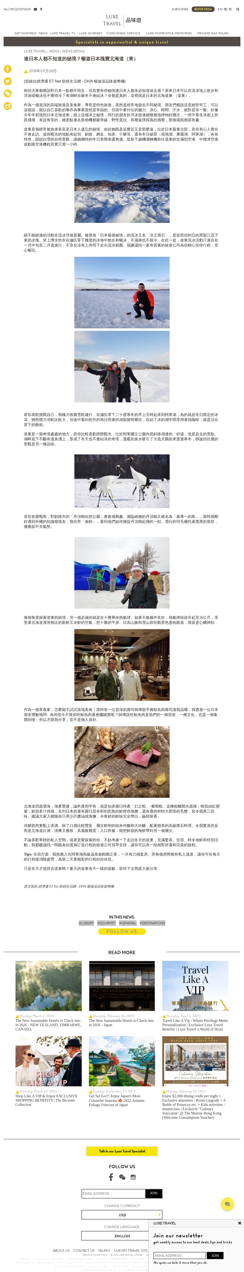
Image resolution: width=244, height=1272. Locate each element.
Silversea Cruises (98, 1266)
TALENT (104, 1250)
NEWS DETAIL (73, 51)
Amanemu (24, 1259)
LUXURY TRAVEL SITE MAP (135, 1250)
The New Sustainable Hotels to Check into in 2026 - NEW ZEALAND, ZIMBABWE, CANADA (48, 1025)
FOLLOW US (122, 931)
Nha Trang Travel (25, 1262)
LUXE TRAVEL (35, 51)
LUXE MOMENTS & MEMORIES (169, 33)
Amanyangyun (41, 1259)
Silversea (101, 1259)
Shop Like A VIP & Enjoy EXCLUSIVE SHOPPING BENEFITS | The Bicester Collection (46, 1100)
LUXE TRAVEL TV (63, 33)
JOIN (154, 1193)
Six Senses (58, 1259)
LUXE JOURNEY (90, 33)
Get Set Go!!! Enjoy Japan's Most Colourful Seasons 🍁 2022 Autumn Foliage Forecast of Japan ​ (116, 1100)
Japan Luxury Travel (96, 1262)
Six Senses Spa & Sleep (79, 1259)
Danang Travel (45, 1262)
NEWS (43, 33)
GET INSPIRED (25, 33)
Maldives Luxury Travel (69, 1262)
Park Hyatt (137, 1259)
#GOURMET (106, 923)
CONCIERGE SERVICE (123, 33)
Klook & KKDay (120, 1266)
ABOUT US (61, 1250)
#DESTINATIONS (152, 923)
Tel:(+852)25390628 (17, 9)
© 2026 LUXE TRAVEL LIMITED (126, 1255)
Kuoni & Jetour (140, 1266)
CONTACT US (83, 1250)
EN (220, 9)
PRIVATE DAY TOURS (213, 33)
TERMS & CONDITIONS (95, 1255)
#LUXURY (86, 923)
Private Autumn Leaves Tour (70, 1266)
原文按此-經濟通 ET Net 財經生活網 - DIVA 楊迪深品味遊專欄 (68, 886)
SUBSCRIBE (180, 9)
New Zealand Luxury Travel (125, 1262)
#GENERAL (127, 923)
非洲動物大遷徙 (118, 1259)
